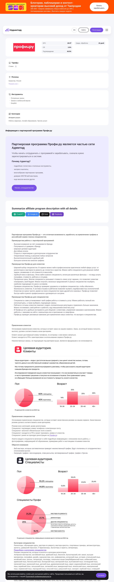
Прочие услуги (42, 121)
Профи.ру (53, 435)
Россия (18, 81)
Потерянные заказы (17, 98)
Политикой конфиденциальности (38, 576)
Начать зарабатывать (99, 7)
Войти (84, 20)
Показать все (13, 84)
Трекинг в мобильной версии (20, 101)
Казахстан (12, 81)
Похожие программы (99, 32)
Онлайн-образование (29, 121)
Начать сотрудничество (24, 188)
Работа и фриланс (15, 121)
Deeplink (13, 103)
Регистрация (96, 20)
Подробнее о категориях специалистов (30, 550)
